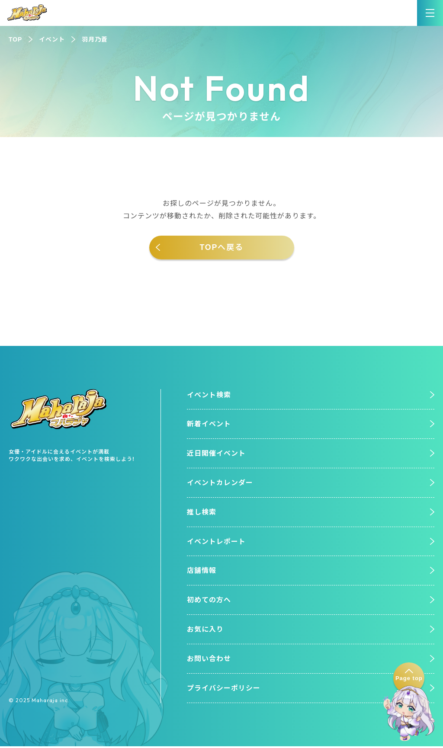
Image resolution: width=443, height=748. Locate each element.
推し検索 (201, 513)
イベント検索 (209, 395)
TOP (15, 39)
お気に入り (205, 631)
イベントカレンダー (220, 483)
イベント (52, 39)
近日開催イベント (216, 454)
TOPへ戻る (221, 247)
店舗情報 (201, 571)
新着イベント (209, 424)
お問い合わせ (209, 660)
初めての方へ (209, 601)
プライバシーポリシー (223, 690)
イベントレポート (216, 542)
